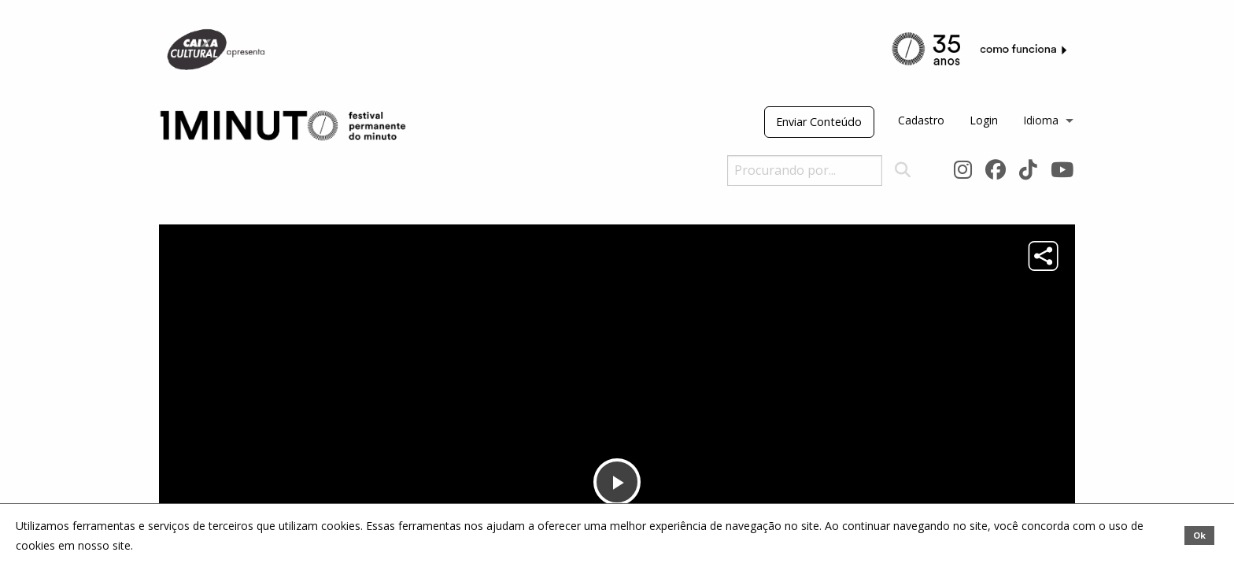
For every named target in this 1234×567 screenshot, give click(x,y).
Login (984, 120)
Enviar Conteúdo (819, 121)
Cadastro (921, 120)
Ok (1199, 535)
